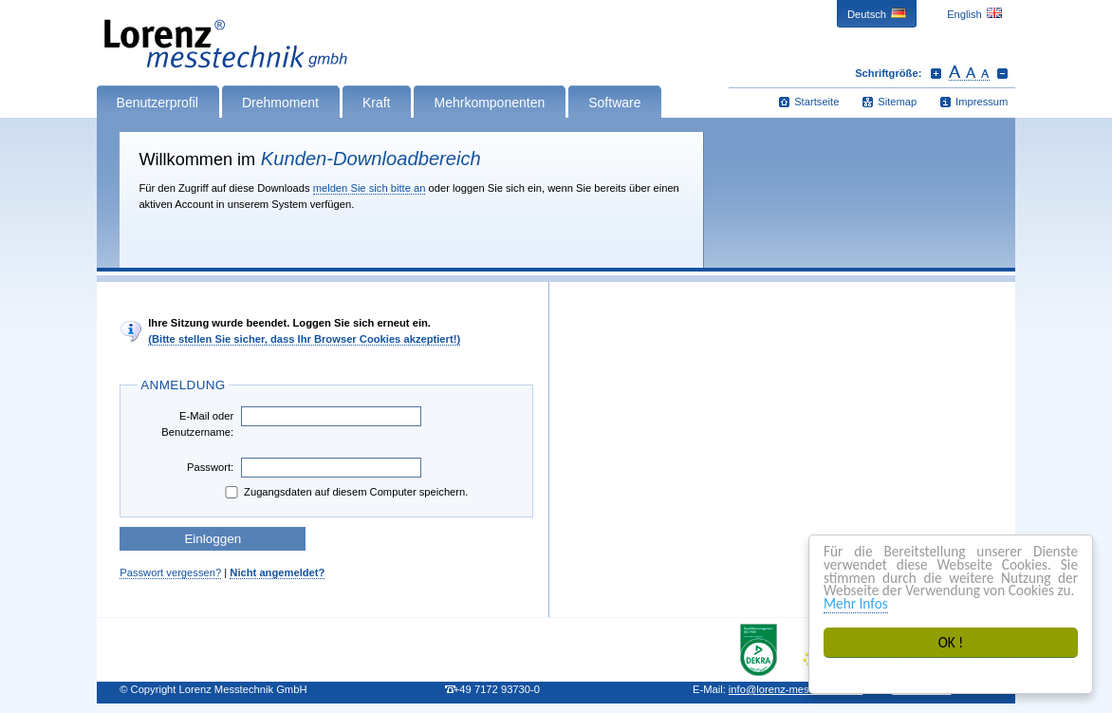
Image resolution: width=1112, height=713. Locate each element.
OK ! (951, 642)
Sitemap (897, 101)
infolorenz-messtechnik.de (795, 689)
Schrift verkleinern (1002, 73)
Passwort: (210, 467)
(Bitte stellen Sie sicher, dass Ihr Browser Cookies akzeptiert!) (304, 339)
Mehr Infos (856, 603)
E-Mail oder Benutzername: (197, 424)
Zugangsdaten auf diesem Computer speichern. (345, 492)
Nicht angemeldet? (277, 572)
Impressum (981, 101)
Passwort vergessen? (170, 572)
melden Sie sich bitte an (369, 188)
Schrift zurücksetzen (969, 73)
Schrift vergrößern (936, 73)
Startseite (816, 101)
